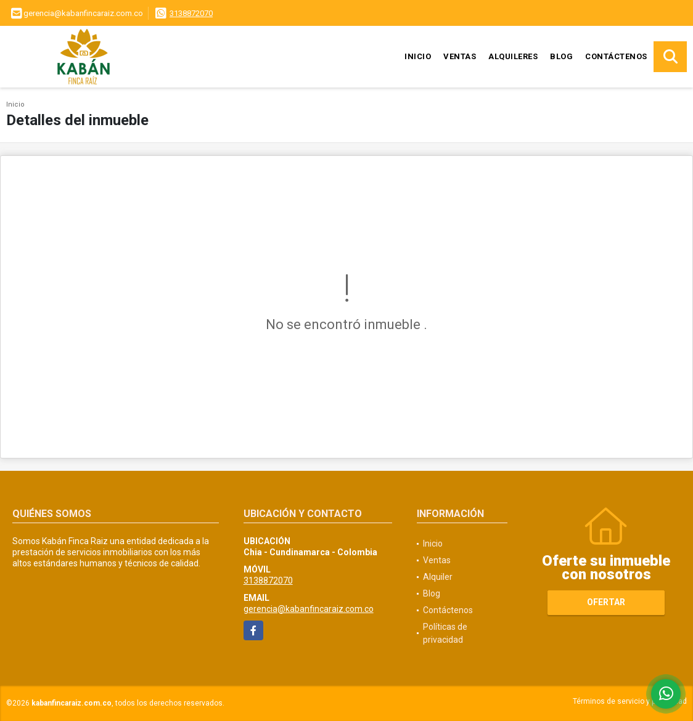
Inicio (417, 56)
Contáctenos (616, 56)
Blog (561, 56)
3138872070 (191, 13)
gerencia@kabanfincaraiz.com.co (309, 609)
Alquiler (438, 577)
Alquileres (513, 56)
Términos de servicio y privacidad (630, 701)
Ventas (459, 56)
